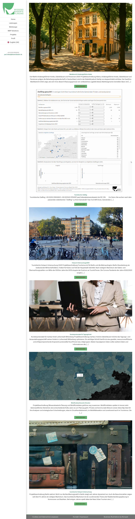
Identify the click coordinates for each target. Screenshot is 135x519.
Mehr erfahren (80, 86)
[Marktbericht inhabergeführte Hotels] (80, 4)
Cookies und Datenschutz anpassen (45, 517)
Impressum (84, 517)
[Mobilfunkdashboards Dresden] (80, 353)
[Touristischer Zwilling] (80, 90)
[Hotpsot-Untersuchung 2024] (76, 208)
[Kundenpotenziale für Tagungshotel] (80, 281)
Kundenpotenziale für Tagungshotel (80, 334)
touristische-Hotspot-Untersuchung (81, 492)
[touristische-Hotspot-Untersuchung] (80, 422)
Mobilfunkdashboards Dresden (80, 403)
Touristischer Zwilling (80, 195)
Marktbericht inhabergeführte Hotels (80, 74)
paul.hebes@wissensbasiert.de (13, 54)
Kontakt (76, 517)
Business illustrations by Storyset (116, 517)
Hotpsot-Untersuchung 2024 (80, 263)
